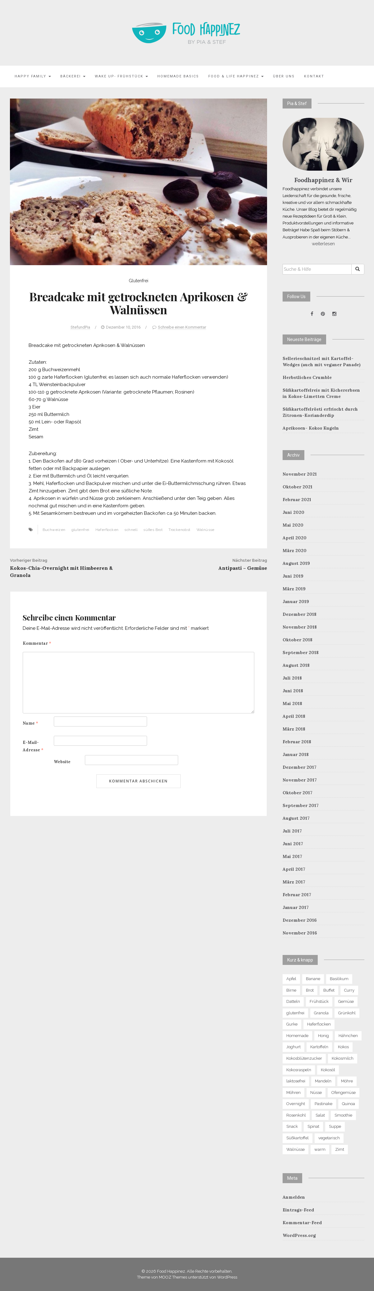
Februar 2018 (297, 742)
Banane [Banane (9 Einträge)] (313, 978)
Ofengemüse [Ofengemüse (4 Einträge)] (343, 1092)
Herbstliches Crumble (307, 377)
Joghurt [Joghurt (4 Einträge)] (293, 1046)
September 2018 (301, 652)
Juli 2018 (292, 678)
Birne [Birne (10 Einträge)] (291, 990)
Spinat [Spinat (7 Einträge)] (313, 1126)
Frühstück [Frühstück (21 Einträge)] (319, 1001)
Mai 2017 (292, 856)
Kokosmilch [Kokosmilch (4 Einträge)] (342, 1058)
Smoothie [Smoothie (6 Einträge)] (343, 1115)
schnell (130, 530)
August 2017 (296, 818)
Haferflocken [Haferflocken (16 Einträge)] (319, 1024)
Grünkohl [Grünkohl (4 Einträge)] (347, 1013)
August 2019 (296, 563)
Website (62, 761)
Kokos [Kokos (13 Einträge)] (343, 1046)
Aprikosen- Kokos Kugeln (311, 428)
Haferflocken (107, 530)
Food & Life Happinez (236, 76)
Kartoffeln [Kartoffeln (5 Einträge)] (319, 1046)
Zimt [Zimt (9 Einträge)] (339, 1149)
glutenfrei (81, 530)
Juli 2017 (292, 831)
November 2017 (300, 780)
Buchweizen (54, 530)
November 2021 (300, 474)
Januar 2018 (296, 754)
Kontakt (314, 76)
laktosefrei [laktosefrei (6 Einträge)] (295, 1081)
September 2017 (301, 805)
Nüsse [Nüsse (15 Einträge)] (316, 1092)
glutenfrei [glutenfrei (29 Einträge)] (295, 1013)
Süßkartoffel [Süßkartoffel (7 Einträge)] (297, 1138)
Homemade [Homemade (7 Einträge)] (297, 1035)
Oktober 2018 (297, 640)
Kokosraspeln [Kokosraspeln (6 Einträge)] (298, 1069)
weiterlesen (323, 243)
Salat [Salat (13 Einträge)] (320, 1115)
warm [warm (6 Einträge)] (320, 1149)
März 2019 (294, 589)
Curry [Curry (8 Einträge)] (349, 990)
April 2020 (295, 538)
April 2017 (294, 869)
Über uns (284, 76)
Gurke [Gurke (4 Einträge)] (292, 1024)
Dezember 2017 (299, 767)
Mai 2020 (293, 525)
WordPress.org (299, 1235)
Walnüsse (205, 530)
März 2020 (295, 550)
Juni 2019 (293, 576)
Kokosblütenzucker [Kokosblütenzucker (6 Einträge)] (304, 1058)
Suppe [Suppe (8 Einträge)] (335, 1126)
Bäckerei (72, 76)
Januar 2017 (296, 907)
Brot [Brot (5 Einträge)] (310, 990)
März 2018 (294, 729)
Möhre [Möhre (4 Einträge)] (347, 1081)
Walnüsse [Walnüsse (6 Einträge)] (295, 1149)
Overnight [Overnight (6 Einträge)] (295, 1103)
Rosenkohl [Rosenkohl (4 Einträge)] (296, 1115)
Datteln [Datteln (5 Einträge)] (293, 1001)
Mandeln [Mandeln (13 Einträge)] (323, 1081)
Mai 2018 (292, 703)
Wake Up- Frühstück (121, 76)
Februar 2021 (297, 499)
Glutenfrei (138, 280)
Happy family (33, 76)
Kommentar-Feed (302, 1222)
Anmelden (294, 1197)
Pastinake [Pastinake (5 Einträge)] (323, 1103)
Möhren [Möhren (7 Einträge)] (293, 1092)
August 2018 (296, 665)
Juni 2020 (293, 512)
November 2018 (300, 627)
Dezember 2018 (299, 614)
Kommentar (37, 643)
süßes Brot (153, 530)
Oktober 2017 (297, 792)
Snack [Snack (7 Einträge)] (292, 1126)
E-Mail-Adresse (33, 746)
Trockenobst (179, 530)
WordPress (227, 1277)
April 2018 (294, 716)
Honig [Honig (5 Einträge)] (323, 1035)
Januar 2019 (296, 601)
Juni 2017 (293, 843)
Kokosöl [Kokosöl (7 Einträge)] (328, 1069)
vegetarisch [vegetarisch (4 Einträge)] (329, 1138)
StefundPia (80, 327)
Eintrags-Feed (298, 1210)
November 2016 (300, 933)
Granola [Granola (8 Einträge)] (321, 1013)
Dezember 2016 (300, 920)
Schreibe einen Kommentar (182, 327)
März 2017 (294, 882)
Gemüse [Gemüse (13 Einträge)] (346, 1001)
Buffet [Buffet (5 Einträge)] (329, 990)
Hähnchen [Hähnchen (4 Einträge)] (348, 1035)
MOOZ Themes (173, 1277)
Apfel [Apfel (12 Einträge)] (291, 978)
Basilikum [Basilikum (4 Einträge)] (339, 978)
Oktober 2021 (297, 487)
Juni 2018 (293, 691)
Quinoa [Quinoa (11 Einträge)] (348, 1103)
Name (30, 723)
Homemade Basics (178, 76)
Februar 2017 (297, 894)
